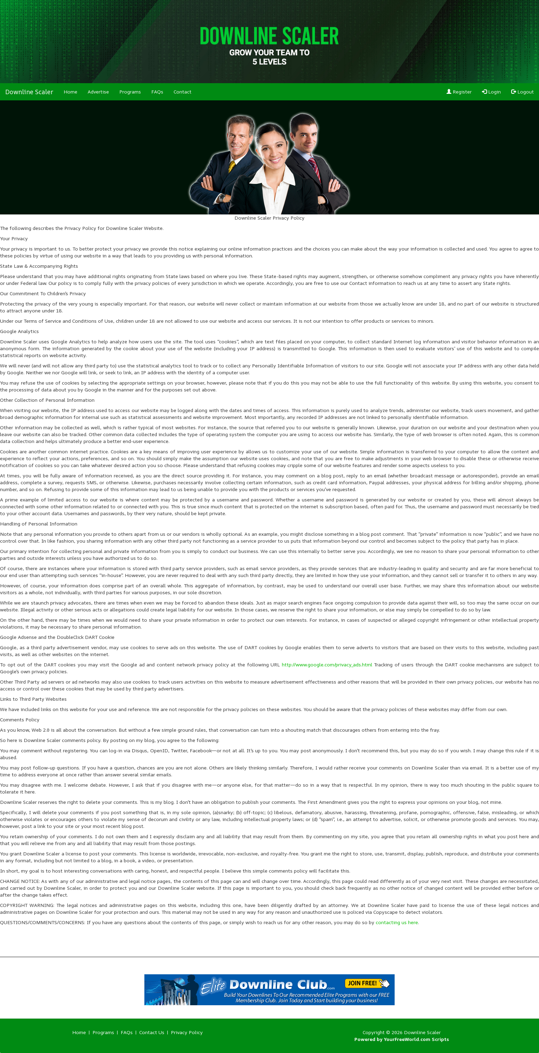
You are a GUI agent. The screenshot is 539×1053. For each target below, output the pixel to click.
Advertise (98, 91)
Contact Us (151, 1032)
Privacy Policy (187, 1032)
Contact (182, 91)
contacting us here (397, 922)
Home (70, 91)
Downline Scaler (29, 92)
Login (491, 91)
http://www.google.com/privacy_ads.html (327, 664)
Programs (130, 91)
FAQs (157, 91)
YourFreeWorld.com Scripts (416, 1039)
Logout (522, 91)
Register (459, 91)
